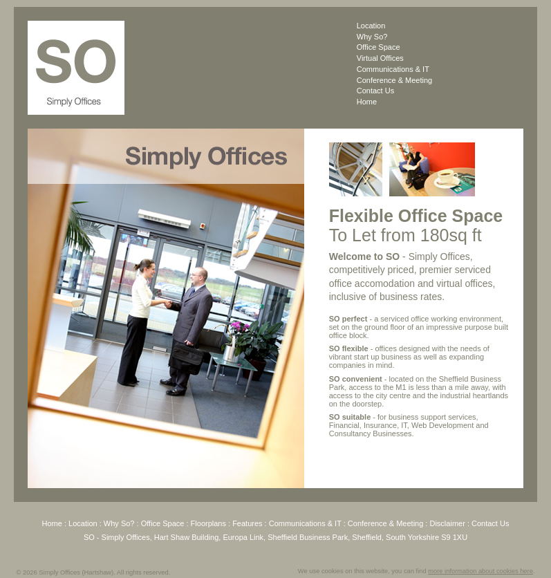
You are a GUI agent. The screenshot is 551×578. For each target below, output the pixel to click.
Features (247, 523)
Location (371, 25)
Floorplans (208, 523)
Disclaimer (447, 523)
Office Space (378, 47)
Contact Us (375, 90)
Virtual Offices (380, 58)
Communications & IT (393, 69)
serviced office (404, 319)
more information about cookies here (480, 571)
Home (367, 101)
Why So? (372, 36)
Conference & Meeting (394, 80)
